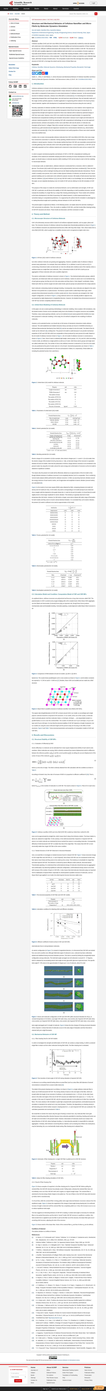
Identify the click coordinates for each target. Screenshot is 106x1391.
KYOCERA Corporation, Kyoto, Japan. (42, 35)
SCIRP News (74, 1389)
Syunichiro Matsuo (55, 30)
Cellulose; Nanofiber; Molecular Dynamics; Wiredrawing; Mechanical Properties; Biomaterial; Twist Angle (61, 67)
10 (44, 178)
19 (62, 1085)
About (55, 9)
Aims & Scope (15, 23)
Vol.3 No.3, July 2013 (53, 19)
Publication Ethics (90, 1372)
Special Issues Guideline (16, 58)
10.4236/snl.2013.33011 (41, 37)
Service (65, 1367)
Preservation (88, 1375)
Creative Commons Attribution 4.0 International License (66, 1360)
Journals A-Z (34, 1370)
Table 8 (34, 770)
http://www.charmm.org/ (55, 1318)
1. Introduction (38, 84)
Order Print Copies (68, 1372)
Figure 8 (62, 1025)
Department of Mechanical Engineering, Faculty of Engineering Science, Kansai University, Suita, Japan (61, 32)
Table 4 (34, 535)
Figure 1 (93, 225)
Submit (76, 9)
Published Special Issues (16, 54)
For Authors (50, 1375)
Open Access (88, 1370)
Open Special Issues (15, 50)
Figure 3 (34, 487)
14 (89, 314)
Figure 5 (40, 728)
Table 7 (48, 728)
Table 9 (58, 1109)
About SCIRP (52, 1367)
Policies (88, 1367)
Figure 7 (79, 855)
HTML (55, 37)
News (46, 9)
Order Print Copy (14, 68)
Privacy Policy (88, 1380)
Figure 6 (79, 785)
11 (55, 178)
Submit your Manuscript (58, 1389)
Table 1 (91, 346)
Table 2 (34, 428)
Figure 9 (70, 1089)
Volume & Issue (67, 1380)
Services (65, 9)
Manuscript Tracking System (70, 1370)
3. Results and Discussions (43, 735)
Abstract (35, 41)
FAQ (10, 75)
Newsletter (12, 64)
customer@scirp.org (17, 96)
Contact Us (12, 71)
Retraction (87, 1377)
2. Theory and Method (41, 214)
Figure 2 (39, 338)
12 (67, 293)
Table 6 (34, 590)
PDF (50, 37)
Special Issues (51, 1382)
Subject (33, 1372)
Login (93, 3)
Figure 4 (77, 678)
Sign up (45, 1389)
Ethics (48, 1370)
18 (87, 774)
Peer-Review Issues (52, 1377)
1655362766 (15, 103)
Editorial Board (15, 33)
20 (33, 1348)
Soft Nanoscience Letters (39, 19)
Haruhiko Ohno (45, 30)
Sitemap (33, 1377)
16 (41, 483)
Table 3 (34, 454)
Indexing (13, 40)
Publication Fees (16, 37)
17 (58, 680)
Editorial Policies (51, 1372)
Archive (13, 30)
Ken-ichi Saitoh (36, 30)
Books (37, 9)
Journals (26, 9)
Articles (15, 9)
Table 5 (34, 566)
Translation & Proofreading (70, 1375)
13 (68, 314)
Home (6, 9)
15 (60, 328)
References (36, 1235)
